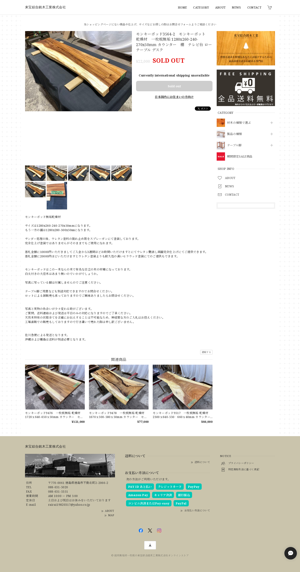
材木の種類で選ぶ (239, 123)
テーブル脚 (234, 145)
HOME (182, 7)
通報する (206, 352)
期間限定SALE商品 (239, 156)
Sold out (174, 86)
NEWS (236, 7)
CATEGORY (201, 7)
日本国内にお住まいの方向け (174, 97)
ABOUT (220, 7)
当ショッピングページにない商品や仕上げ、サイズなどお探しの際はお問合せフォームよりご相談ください (150, 24)
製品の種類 (234, 134)
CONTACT (254, 7)
